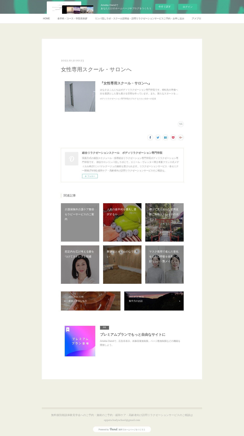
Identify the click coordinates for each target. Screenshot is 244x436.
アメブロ (196, 18)
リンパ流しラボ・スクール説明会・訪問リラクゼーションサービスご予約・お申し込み (139, 18)
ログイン (188, 6)
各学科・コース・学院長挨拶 (72, 18)
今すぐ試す (164, 6)
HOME (46, 18)
